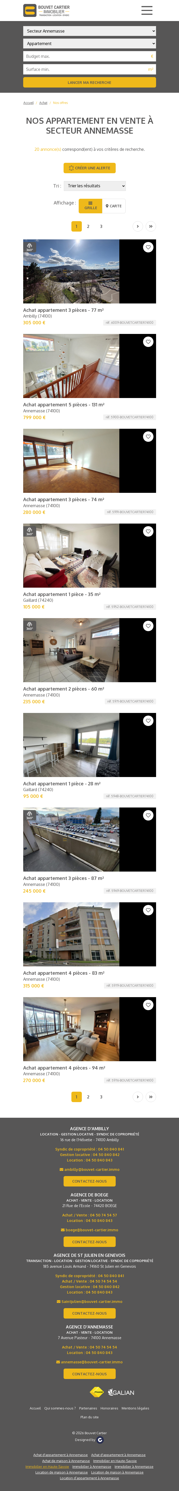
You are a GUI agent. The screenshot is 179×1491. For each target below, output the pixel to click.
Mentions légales (135, 888)
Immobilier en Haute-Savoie (115, 940)
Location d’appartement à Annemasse (89, 957)
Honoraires (109, 888)
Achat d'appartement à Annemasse (60, 934)
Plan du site (90, 896)
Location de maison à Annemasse (61, 952)
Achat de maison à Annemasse (66, 940)
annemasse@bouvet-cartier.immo (89, 841)
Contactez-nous (89, 660)
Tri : (57, 186)
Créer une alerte (89, 168)
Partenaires (88, 888)
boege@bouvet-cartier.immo (89, 709)
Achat (43, 103)
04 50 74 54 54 (103, 761)
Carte (114, 206)
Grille (90, 205)
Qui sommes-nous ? (60, 888)
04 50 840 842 (106, 634)
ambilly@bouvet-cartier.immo (90, 649)
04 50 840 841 (111, 628)
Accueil (28, 103)
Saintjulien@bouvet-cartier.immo (89, 781)
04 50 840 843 (99, 639)
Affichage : (65, 203)
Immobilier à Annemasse (91, 946)
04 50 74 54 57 (103, 694)
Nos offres (60, 103)
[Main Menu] (147, 10)
